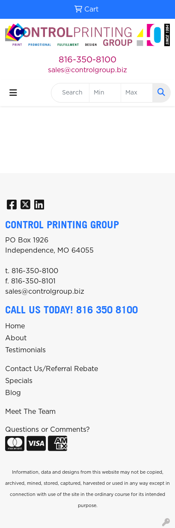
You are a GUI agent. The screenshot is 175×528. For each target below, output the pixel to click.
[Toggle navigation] (13, 93)
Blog (13, 392)
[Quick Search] (70, 93)
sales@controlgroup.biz (87, 70)
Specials (19, 381)
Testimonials (25, 350)
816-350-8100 (87, 60)
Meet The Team (30, 411)
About (16, 338)
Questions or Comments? (47, 429)
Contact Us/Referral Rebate (51, 369)
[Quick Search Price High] (137, 93)
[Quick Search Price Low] (105, 93)
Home (15, 326)
